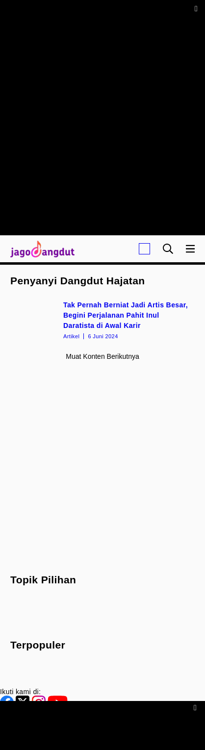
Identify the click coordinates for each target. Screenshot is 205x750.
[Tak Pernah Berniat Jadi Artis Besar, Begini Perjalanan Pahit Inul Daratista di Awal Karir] (102, 319)
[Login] (144, 248)
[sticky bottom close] (196, 707)
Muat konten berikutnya (102, 356)
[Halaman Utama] (40, 248)
